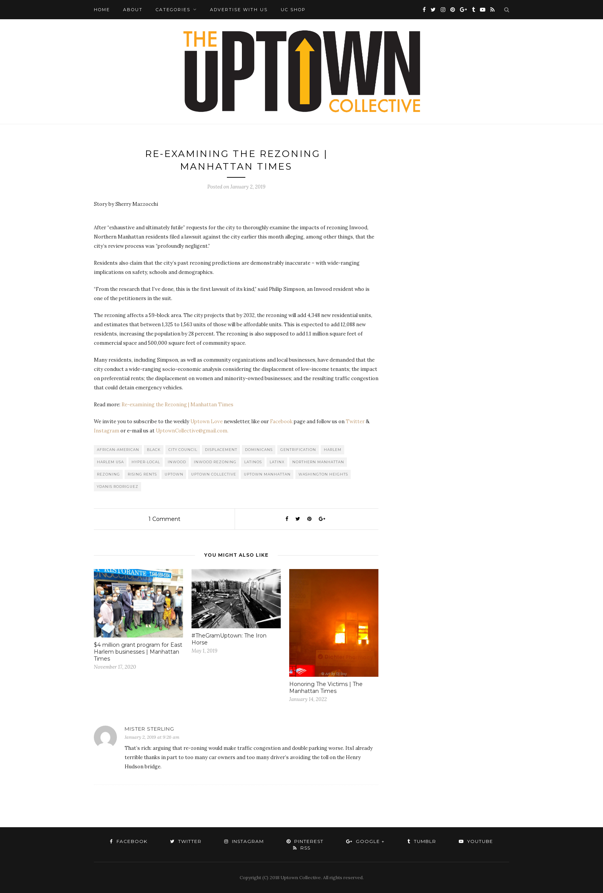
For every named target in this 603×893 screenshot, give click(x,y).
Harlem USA (110, 462)
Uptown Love (206, 421)
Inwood (177, 462)
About (133, 9)
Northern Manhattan (318, 462)
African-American (118, 449)
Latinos (253, 462)
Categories (173, 9)
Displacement (221, 449)
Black (154, 449)
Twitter (355, 421)
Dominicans (259, 449)
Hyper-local (146, 462)
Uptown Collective (213, 474)
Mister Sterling (149, 729)
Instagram (106, 430)
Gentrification (298, 449)
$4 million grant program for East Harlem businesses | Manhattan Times (138, 651)
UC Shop (293, 9)
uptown (174, 474)
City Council (182, 449)
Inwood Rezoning (215, 462)
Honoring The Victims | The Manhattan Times (326, 687)
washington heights (323, 474)
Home (102, 9)
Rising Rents (142, 474)
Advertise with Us (239, 9)
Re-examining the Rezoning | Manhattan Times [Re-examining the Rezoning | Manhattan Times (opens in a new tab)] (177, 404)
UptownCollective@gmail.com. (192, 430)
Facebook (281, 421)
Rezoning (108, 474)
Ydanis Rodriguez (117, 486)
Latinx (277, 462)
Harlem (332, 449)
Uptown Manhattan (267, 474)
